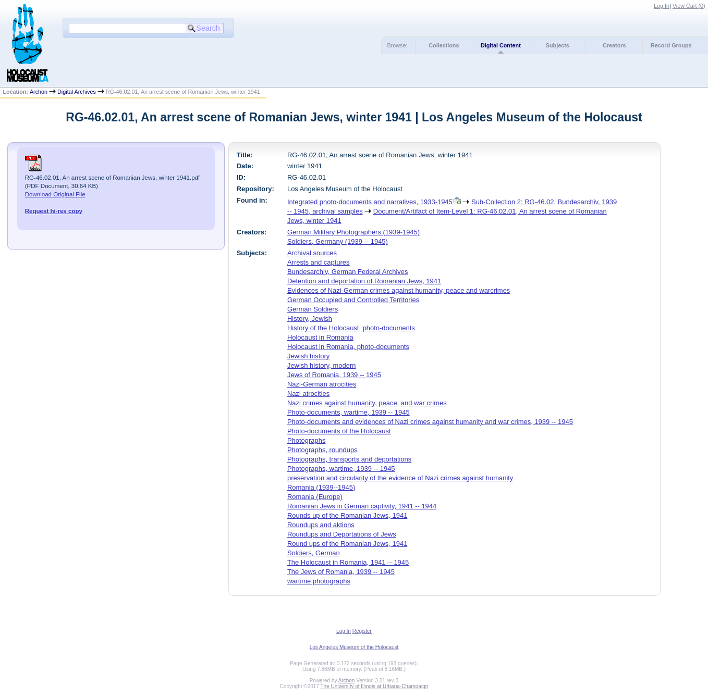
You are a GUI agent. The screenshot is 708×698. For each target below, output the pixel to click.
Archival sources (312, 253)
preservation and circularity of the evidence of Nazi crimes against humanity (400, 478)
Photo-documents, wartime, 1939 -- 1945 (348, 412)
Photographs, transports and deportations (349, 459)
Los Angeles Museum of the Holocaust (354, 647)
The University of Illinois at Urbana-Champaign (375, 686)
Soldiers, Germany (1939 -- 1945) (337, 241)
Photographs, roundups (322, 450)
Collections (444, 45)
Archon (38, 92)
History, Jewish (309, 318)
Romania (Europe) (315, 497)
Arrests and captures (318, 262)
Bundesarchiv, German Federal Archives (347, 272)
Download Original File (55, 194)
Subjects (557, 45)
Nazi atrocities (308, 393)
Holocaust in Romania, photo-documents (348, 347)
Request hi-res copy (53, 211)
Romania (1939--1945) (321, 487)
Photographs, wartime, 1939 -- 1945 (341, 468)
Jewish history (308, 356)
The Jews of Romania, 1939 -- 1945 (341, 572)
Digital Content (501, 45)
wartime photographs (318, 581)
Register (362, 631)
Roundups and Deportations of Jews (341, 534)
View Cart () (689, 6)
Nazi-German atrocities (321, 384)
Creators (614, 45)
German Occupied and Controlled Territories (353, 300)
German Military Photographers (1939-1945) (353, 232)
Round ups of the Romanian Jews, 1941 (347, 543)
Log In (661, 6)
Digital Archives (76, 92)
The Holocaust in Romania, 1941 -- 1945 (348, 562)
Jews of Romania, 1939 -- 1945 (334, 375)
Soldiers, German (313, 553)
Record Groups (671, 45)
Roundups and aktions (321, 525)
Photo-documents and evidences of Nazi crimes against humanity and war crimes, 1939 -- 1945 (430, 422)
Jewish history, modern (321, 365)
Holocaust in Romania (320, 337)
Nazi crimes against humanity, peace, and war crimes (367, 403)
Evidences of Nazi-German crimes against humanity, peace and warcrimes (398, 290)
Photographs (306, 440)
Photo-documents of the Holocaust (339, 431)
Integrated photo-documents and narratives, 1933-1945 (370, 202)
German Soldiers (312, 309)
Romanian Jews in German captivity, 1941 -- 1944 (361, 506)
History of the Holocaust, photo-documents (351, 328)
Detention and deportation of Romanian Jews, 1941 (364, 281)
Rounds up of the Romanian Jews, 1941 (347, 515)
